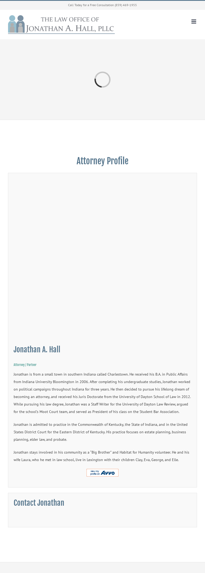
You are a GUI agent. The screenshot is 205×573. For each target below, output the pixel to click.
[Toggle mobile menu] (194, 21)
